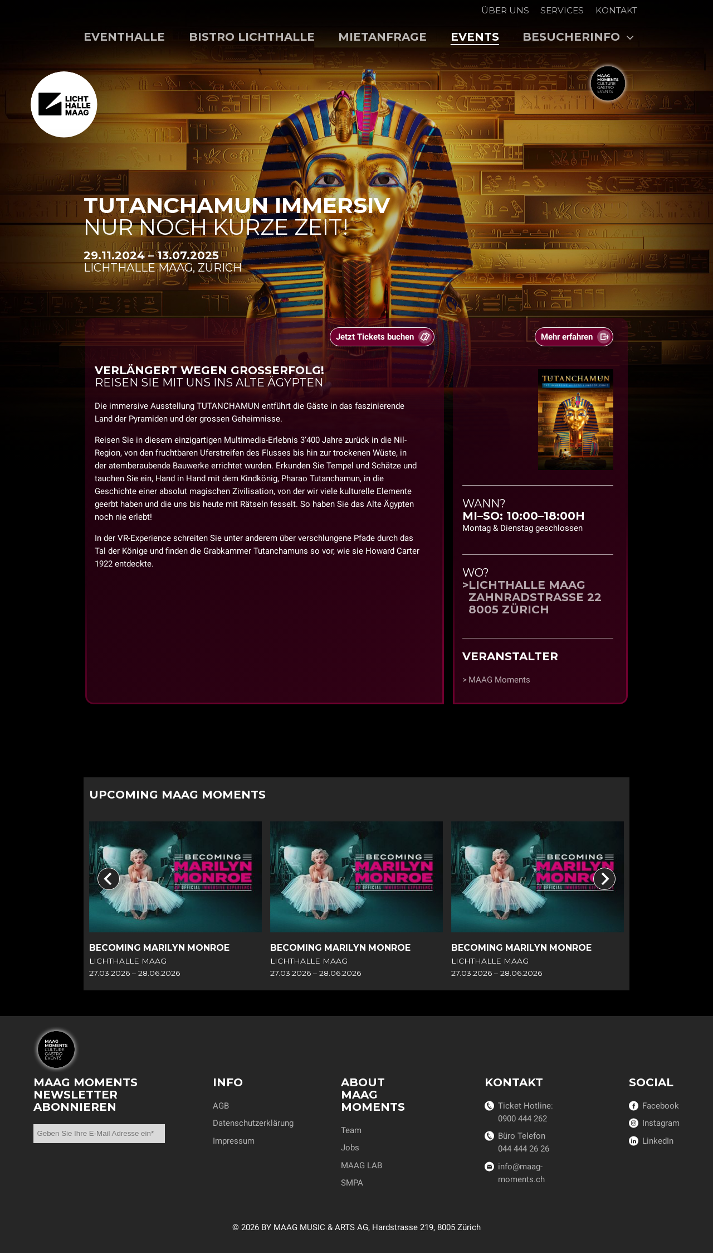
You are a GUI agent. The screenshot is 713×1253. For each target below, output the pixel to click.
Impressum (234, 1141)
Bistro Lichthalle (252, 36)
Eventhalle (124, 36)
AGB (221, 1106)
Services (562, 10)
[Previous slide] (108, 879)
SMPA (352, 1183)
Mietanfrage (382, 36)
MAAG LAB (361, 1165)
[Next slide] (604, 879)
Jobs (350, 1148)
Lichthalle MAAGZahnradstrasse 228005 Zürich (535, 597)
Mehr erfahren (567, 337)
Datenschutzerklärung (253, 1123)
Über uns (505, 10)
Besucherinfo (578, 36)
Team (351, 1130)
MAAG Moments (499, 680)
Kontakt (616, 10)
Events (475, 36)
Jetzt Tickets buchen (375, 337)
